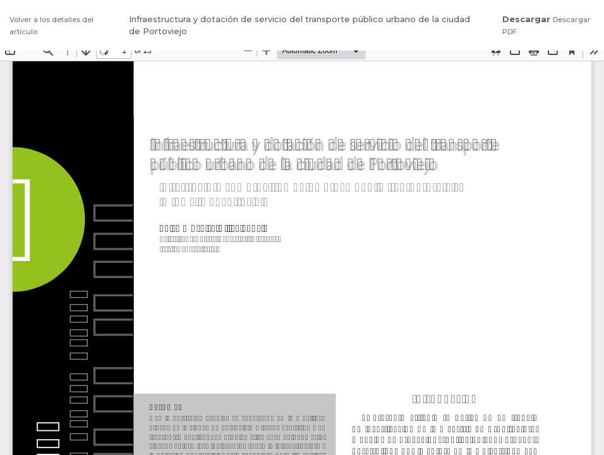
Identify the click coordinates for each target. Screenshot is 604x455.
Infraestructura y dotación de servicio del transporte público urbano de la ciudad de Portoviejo (299, 25)
